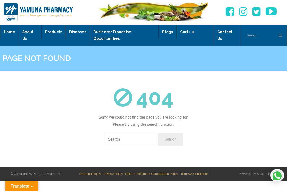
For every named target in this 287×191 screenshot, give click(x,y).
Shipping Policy (90, 174)
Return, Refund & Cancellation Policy (151, 174)
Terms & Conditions (194, 174)
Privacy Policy (113, 174)
